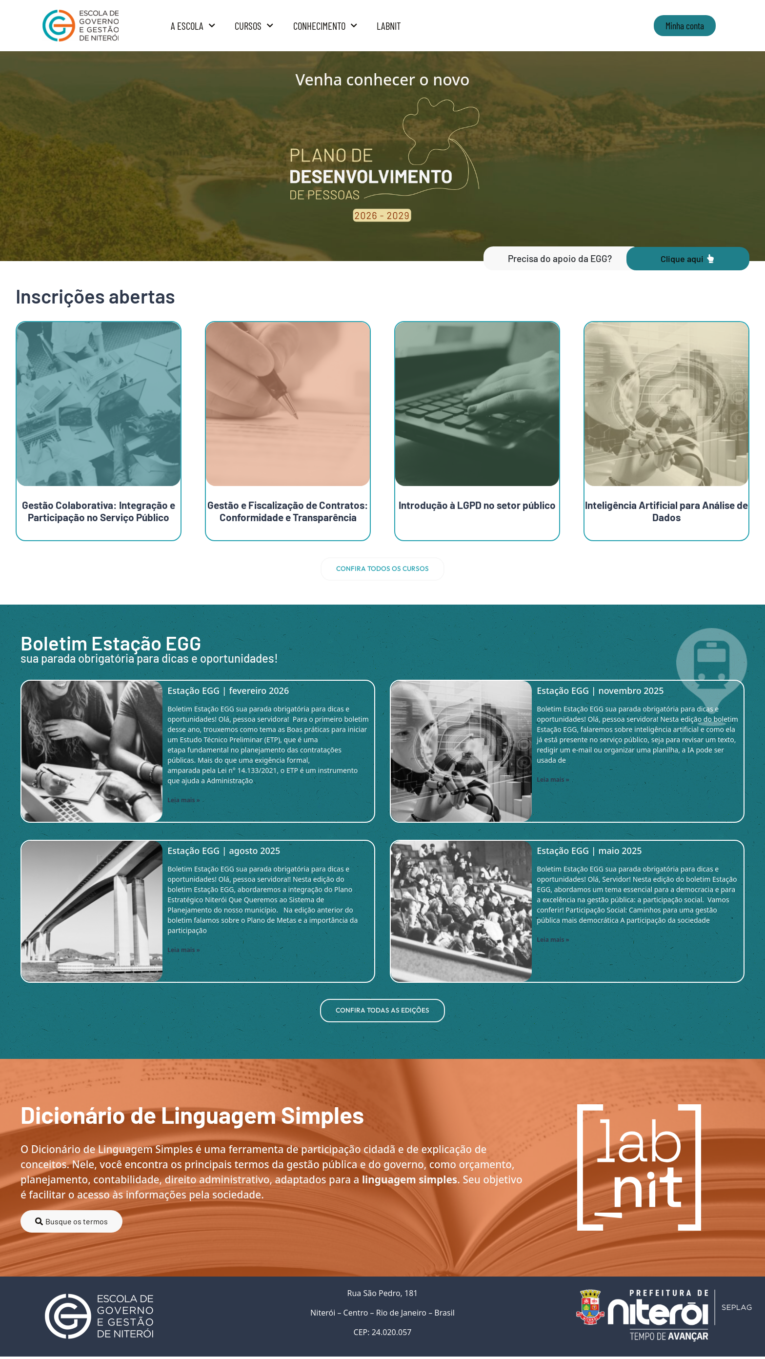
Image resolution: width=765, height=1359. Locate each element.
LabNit (389, 26)
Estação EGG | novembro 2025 (600, 691)
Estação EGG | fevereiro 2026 (228, 691)
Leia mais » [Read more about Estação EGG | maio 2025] (553, 941)
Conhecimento (325, 25)
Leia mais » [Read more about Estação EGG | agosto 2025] (183, 951)
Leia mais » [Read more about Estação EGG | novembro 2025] (553, 781)
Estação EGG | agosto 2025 (223, 851)
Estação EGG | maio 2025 (589, 851)
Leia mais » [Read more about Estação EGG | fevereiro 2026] (183, 801)
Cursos (254, 25)
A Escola (193, 25)
